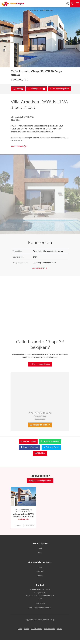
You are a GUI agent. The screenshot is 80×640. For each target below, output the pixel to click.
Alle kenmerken (40, 268)
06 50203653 (40, 603)
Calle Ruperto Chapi (46, 10)
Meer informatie (19, 146)
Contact (59, 628)
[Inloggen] (67, 3)
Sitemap (26, 628)
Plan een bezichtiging (40, 364)
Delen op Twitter (51, 447)
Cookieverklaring (49, 628)
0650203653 (40, 419)
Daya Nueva (33, 10)
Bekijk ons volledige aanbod (40, 481)
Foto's (18, 89)
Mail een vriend (28, 441)
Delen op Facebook (29, 447)
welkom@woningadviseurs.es (40, 607)
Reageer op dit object (40, 425)
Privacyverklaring (36, 628)
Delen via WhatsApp (50, 441)
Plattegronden (36, 89)
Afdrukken (40, 453)
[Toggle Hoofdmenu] (77, 3)
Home (20, 628)
